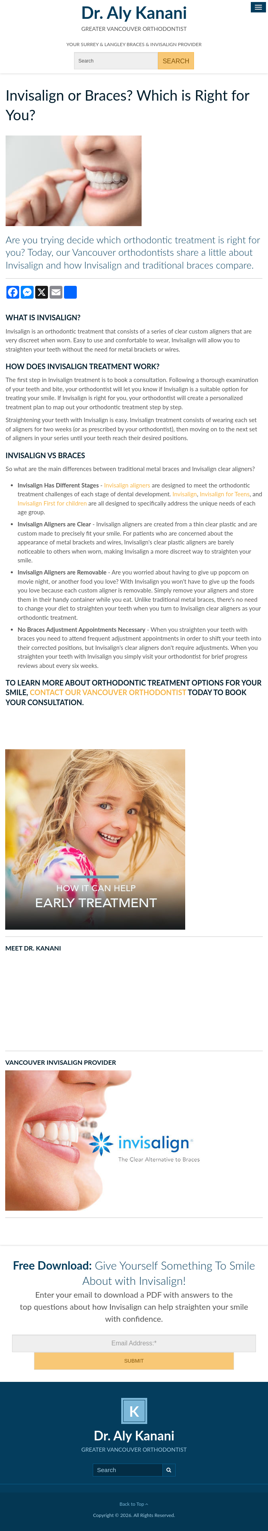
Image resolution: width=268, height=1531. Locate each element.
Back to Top (134, 1504)
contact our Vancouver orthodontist (108, 692)
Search (168, 1469)
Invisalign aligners (127, 485)
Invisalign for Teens (225, 494)
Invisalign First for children (52, 503)
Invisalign (184, 494)
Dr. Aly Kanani (134, 12)
